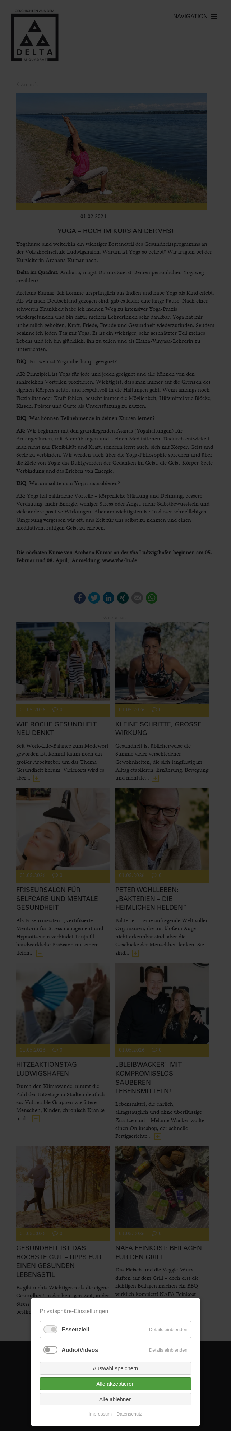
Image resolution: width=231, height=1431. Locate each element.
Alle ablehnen (115, 1399)
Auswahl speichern (115, 1368)
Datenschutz (129, 1414)
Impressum (100, 1414)
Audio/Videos (79, 1350)
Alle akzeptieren (115, 1384)
